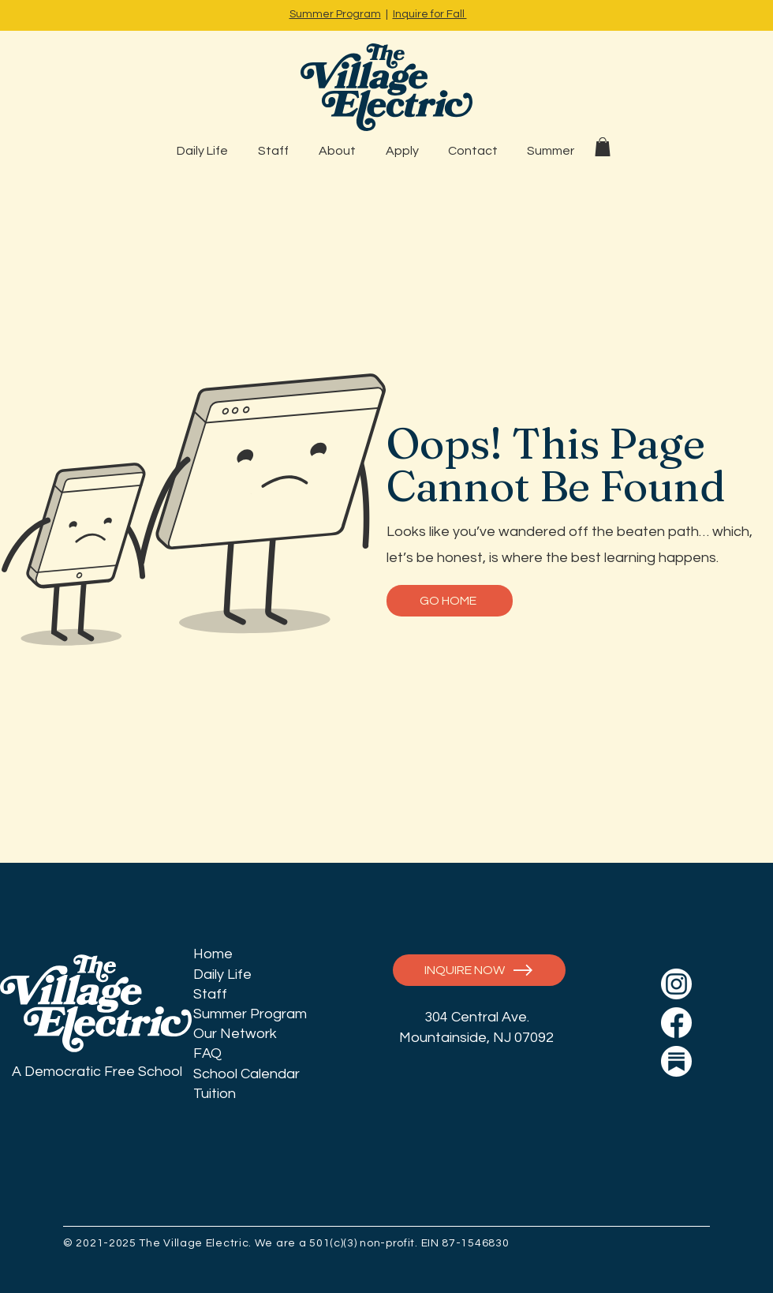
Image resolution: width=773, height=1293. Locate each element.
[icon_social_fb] (676, 1022)
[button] (603, 146)
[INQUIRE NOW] (479, 970)
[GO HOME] (449, 601)
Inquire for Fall (430, 14)
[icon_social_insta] (676, 984)
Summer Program (335, 14)
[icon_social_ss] (676, 1061)
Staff (210, 994)
